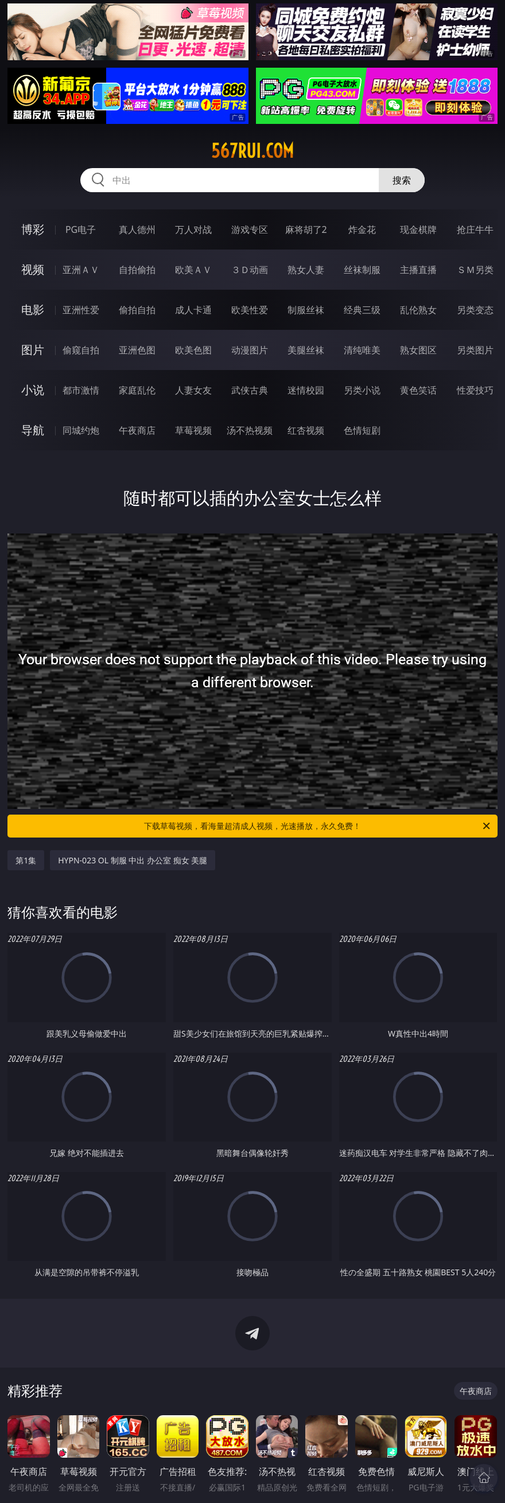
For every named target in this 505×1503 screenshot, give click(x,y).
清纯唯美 (362, 350)
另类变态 (475, 309)
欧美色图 (193, 350)
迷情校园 (306, 390)
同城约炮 (81, 430)
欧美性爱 (249, 309)
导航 (32, 430)
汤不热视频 (250, 430)
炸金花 (362, 229)
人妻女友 (193, 390)
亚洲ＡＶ (81, 269)
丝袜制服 (362, 269)
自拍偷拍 (137, 269)
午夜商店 (137, 430)
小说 (32, 390)
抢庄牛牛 (475, 229)
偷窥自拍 (81, 350)
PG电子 (80, 229)
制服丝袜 (306, 309)
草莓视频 (193, 430)
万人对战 (193, 229)
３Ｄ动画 (249, 269)
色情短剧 (362, 430)
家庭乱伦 (137, 390)
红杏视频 (306, 430)
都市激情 (81, 390)
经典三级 (362, 309)
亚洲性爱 (81, 309)
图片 (32, 349)
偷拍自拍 (137, 309)
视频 (32, 269)
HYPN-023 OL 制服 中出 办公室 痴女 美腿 (132, 860)
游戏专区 (249, 229)
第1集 (25, 860)
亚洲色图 (137, 350)
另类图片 (475, 350)
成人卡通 (193, 309)
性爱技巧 (475, 390)
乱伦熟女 (418, 309)
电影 (32, 309)
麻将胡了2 (306, 229)
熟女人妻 (306, 269)
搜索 (402, 180)
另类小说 (362, 390)
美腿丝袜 (306, 350)
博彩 (32, 229)
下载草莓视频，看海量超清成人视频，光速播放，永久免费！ (318, 826)
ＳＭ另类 (475, 269)
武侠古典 (249, 390)
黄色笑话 (418, 390)
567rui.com (252, 150)
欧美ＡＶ (193, 269)
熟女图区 (418, 350)
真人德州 (137, 229)
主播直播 (418, 269)
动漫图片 (249, 350)
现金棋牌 (418, 229)
